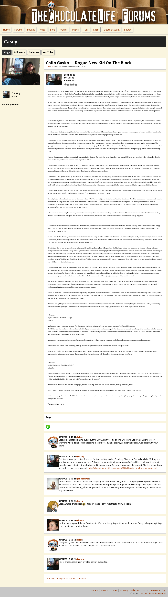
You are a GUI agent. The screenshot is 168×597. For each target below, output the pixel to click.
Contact (94, 590)
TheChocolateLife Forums (152, 593)
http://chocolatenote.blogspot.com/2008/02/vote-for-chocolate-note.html (123, 468)
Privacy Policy (158, 590)
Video (42, 29)
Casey (15, 93)
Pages (75, 29)
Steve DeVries (118, 284)
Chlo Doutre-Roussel (60, 237)
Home (6, 29)
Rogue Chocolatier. (69, 306)
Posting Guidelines (130, 590)
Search (127, 29)
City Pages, (153, 168)
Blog (52, 29)
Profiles (64, 29)
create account (112, 29)
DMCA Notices (109, 590)
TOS (145, 590)
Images (31, 29)
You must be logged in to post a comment (66, 578)
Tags (86, 29)
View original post (56, 404)
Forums (18, 29)
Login (96, 29)
